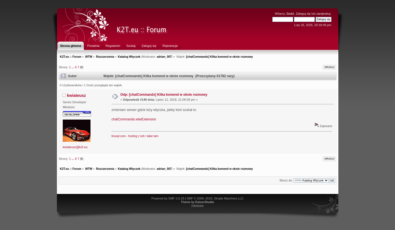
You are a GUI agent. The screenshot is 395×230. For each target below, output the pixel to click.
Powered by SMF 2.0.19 (167, 198)
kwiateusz (76, 95)
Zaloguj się (303, 13)
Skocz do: (286, 180)
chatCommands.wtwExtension (134, 119)
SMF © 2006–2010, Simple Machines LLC (215, 198)
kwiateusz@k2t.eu (75, 147)
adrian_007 (164, 56)
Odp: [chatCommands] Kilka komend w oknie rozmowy (163, 95)
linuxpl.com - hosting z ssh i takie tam (135, 136)
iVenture (197, 206)
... (73, 67)
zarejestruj (323, 13)
